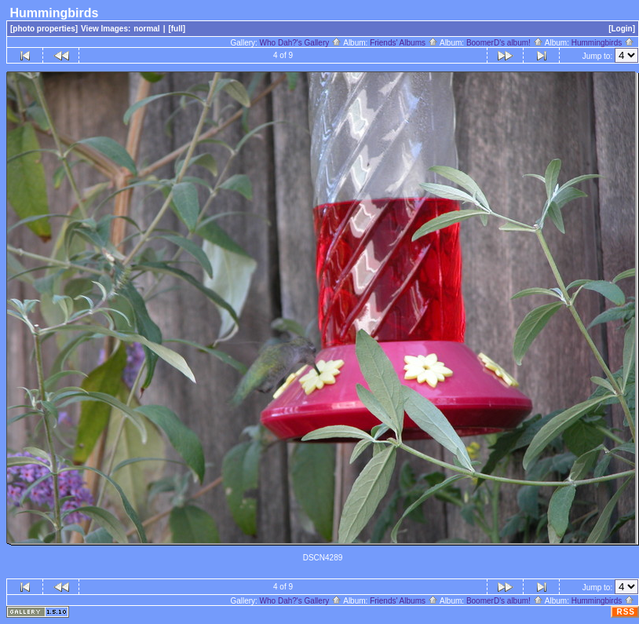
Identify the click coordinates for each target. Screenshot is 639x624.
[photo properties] (44, 28)
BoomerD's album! (504, 42)
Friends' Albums (404, 42)
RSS (625, 612)
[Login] (621, 28)
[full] (176, 28)
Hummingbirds (602, 42)
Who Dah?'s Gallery (300, 42)
